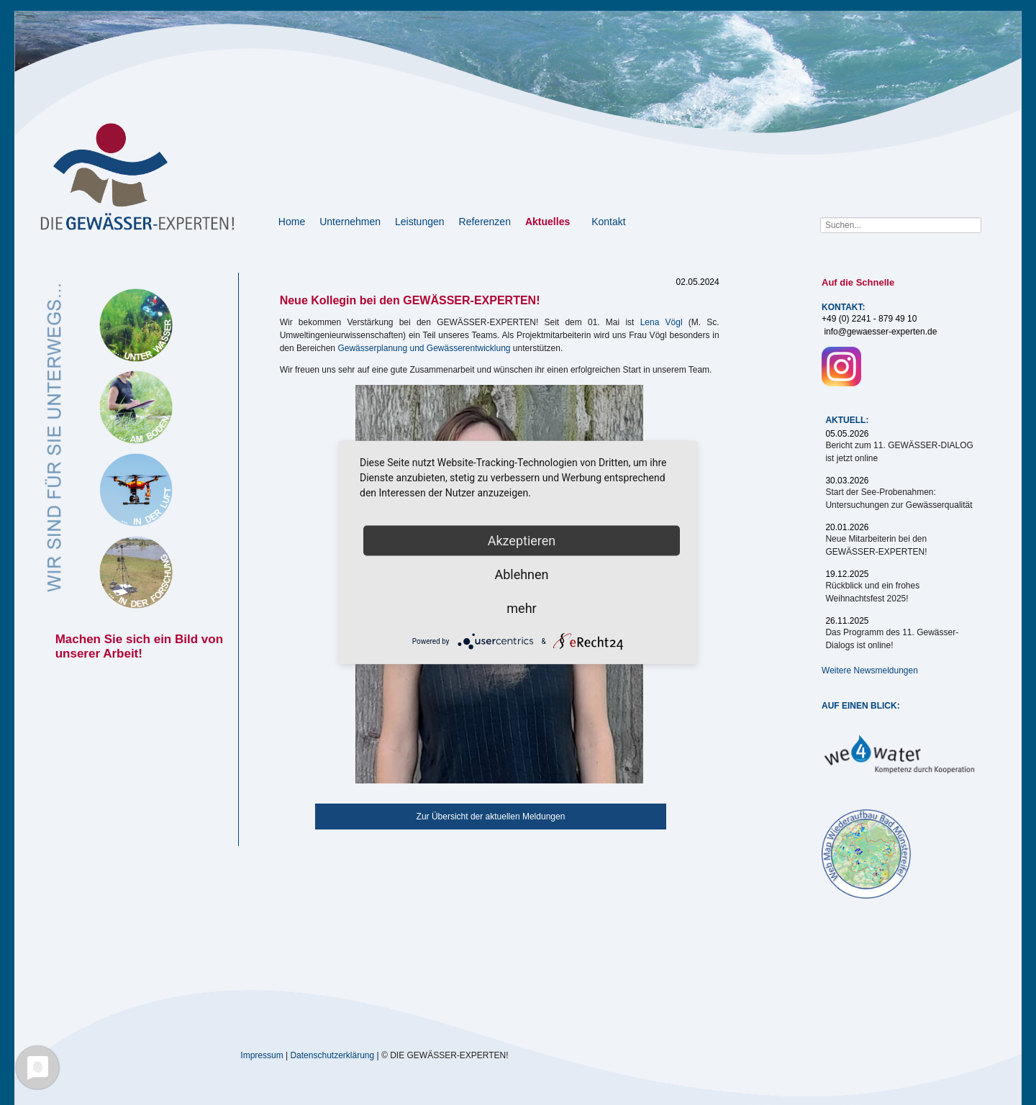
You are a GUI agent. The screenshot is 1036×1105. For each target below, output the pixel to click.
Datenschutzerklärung (332, 1055)
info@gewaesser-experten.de (880, 332)
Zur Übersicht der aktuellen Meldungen (491, 816)
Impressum (261, 1055)
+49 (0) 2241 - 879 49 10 (869, 319)
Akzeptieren (522, 540)
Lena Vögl (661, 322)
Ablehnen (521, 574)
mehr (521, 608)
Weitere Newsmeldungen (870, 670)
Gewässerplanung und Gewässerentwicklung (423, 348)
